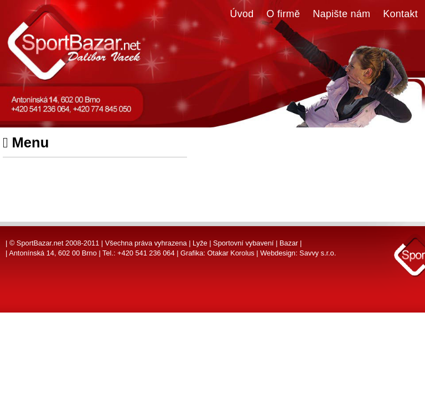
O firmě (283, 13)
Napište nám (341, 13)
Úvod (242, 13)
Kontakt (400, 13)
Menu (26, 142)
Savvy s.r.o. (317, 253)
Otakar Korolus (230, 253)
